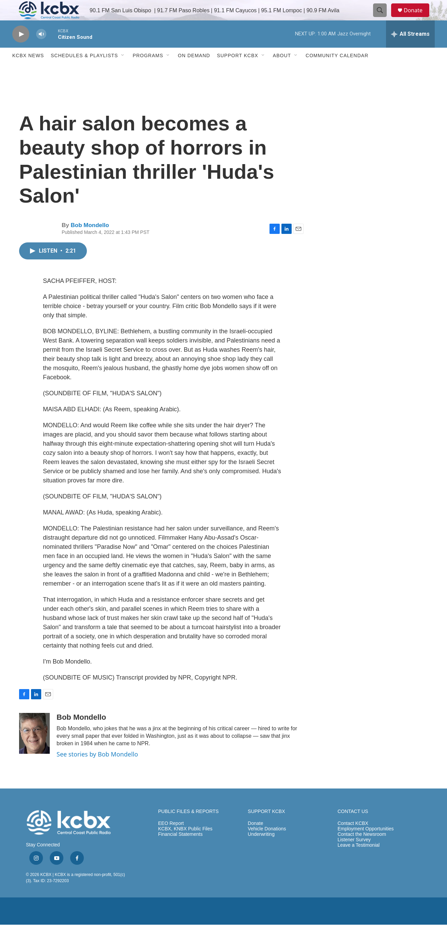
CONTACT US (353, 826)
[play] (20, 49)
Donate (417, 17)
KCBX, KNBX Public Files (185, 844)
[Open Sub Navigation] (123, 71)
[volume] (41, 49)
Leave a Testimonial (359, 860)
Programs (148, 71)
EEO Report (171, 838)
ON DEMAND (194, 71)
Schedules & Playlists (84, 71)
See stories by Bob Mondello (97, 769)
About (282, 71)
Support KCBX (237, 71)
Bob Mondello (90, 240)
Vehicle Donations (267, 844)
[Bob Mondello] (34, 748)
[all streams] (410, 49)
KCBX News (28, 71)
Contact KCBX (353, 838)
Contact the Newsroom (362, 849)
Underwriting (261, 849)
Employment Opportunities (366, 844)
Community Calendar (337, 71)
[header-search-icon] (383, 18)
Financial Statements (180, 849)
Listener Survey (354, 855)
